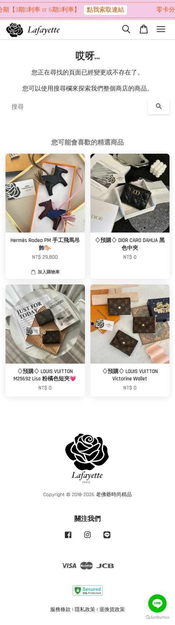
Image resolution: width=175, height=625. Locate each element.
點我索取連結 (107, 10)
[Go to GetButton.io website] (157, 617)
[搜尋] (76, 107)
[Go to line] (157, 603)
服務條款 (60, 609)
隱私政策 (85, 609)
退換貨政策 (112, 609)
